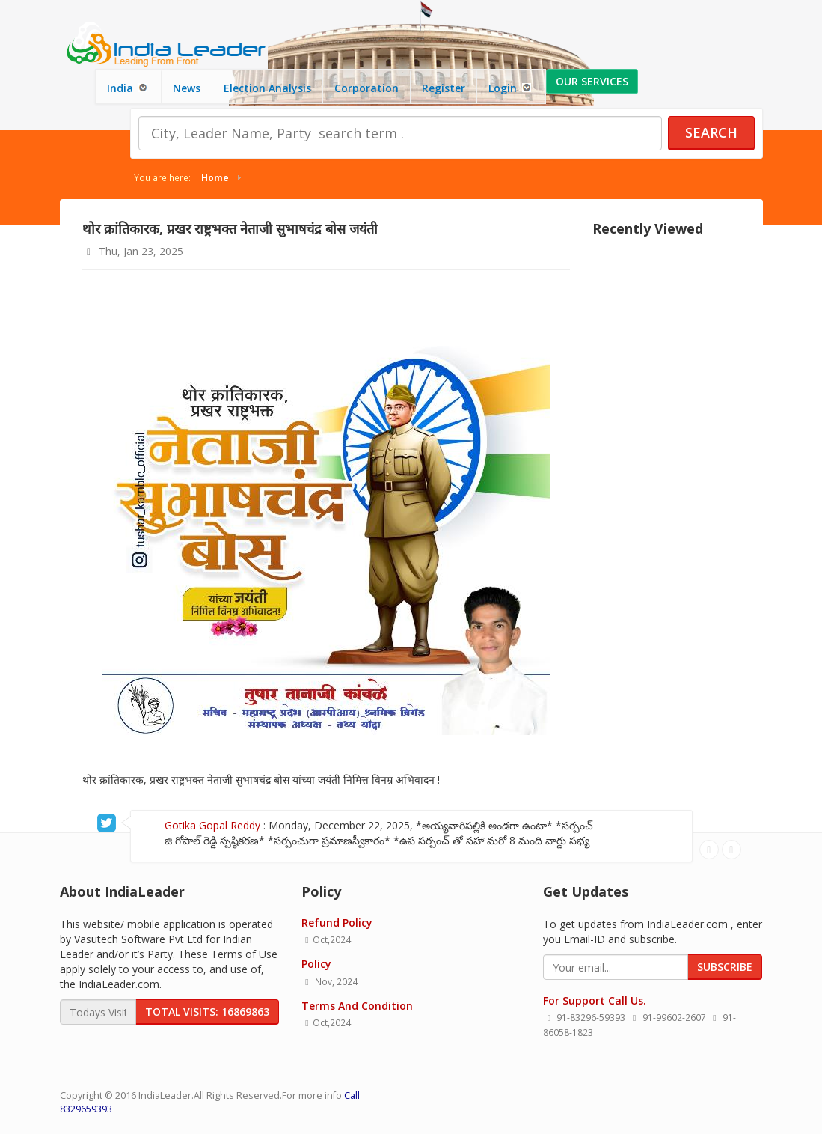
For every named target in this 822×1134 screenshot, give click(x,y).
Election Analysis (267, 88)
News (186, 88)
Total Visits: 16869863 (207, 1012)
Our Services (592, 81)
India (128, 88)
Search (711, 132)
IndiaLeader (164, 1095)
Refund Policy (336, 922)
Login (510, 88)
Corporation (366, 88)
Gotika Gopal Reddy (186, 825)
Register (443, 88)
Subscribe (724, 967)
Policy (316, 964)
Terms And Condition (357, 1006)
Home (215, 177)
